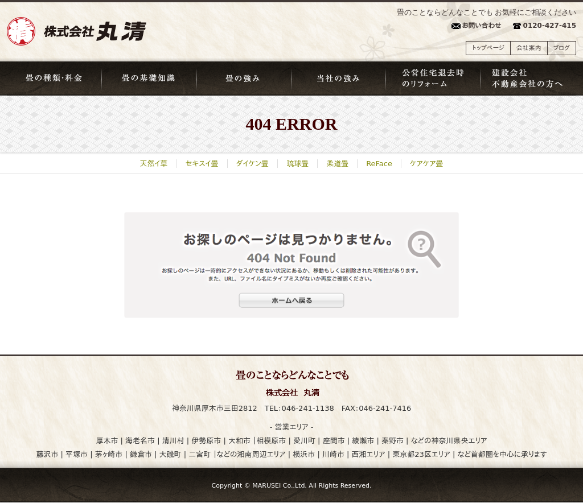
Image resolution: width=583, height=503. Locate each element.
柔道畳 (337, 163)
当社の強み (339, 78)
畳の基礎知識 (149, 78)
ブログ (561, 48)
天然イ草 (154, 163)
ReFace (379, 163)
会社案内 (528, 48)
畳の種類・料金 (54, 78)
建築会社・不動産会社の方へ (528, 78)
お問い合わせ (481, 26)
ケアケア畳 (427, 163)
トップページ (488, 48)
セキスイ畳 (201, 163)
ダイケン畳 (252, 163)
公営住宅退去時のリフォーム (433, 78)
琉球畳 (297, 163)
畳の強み (244, 78)
